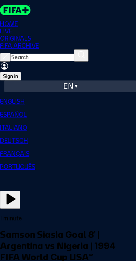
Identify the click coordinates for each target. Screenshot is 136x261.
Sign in (10, 76)
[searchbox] (42, 57)
